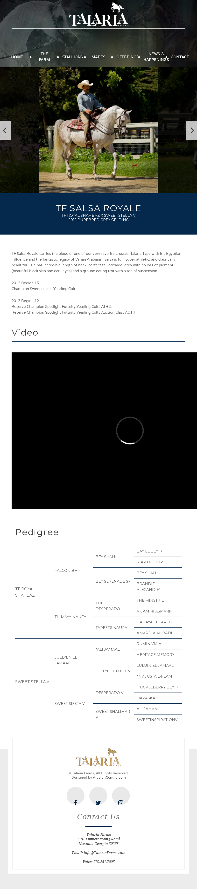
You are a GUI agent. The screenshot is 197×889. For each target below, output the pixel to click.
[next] (191, 130)
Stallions (72, 57)
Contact (180, 57)
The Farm (44, 57)
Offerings (127, 57)
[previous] (5, 130)
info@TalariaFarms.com (104, 852)
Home (17, 57)
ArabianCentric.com (109, 777)
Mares (98, 57)
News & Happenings (156, 57)
